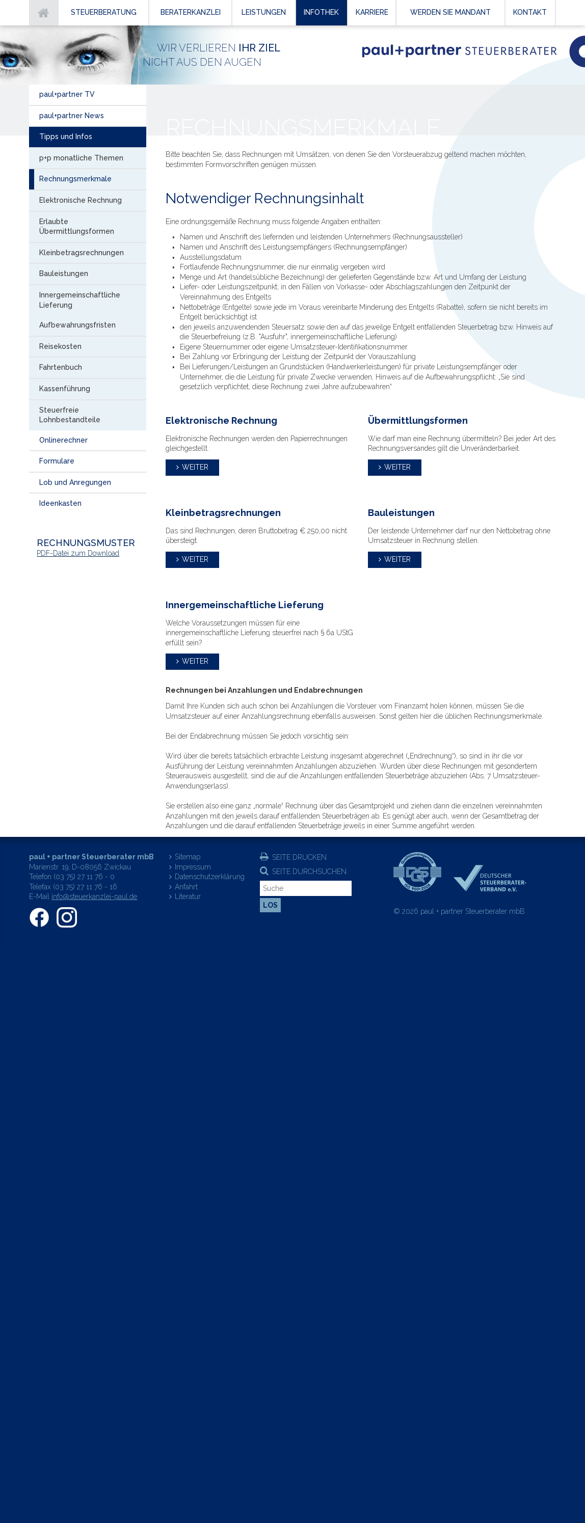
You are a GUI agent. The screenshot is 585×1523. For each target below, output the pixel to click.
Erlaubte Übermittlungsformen (76, 226)
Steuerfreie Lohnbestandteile (69, 415)
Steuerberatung (104, 12)
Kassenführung (64, 389)
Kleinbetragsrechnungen (81, 253)
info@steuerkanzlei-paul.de (94, 896)
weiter (195, 467)
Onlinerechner (63, 440)
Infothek (321, 12)
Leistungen (264, 12)
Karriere (372, 12)
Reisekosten (60, 346)
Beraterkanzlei (191, 12)
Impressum (193, 867)
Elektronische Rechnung (80, 200)
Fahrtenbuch (60, 367)
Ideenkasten (60, 503)
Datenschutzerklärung (210, 877)
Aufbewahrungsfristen (77, 325)
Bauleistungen (63, 273)
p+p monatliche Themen (81, 158)
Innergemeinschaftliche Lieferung (79, 300)
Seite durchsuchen (309, 871)
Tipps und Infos (65, 136)
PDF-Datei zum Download (78, 553)
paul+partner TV (67, 94)
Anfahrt (186, 887)
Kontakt (530, 12)
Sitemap (187, 857)
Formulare (56, 461)
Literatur (188, 896)
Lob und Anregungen (75, 482)
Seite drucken (299, 857)
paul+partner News (71, 116)
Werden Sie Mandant (450, 12)
